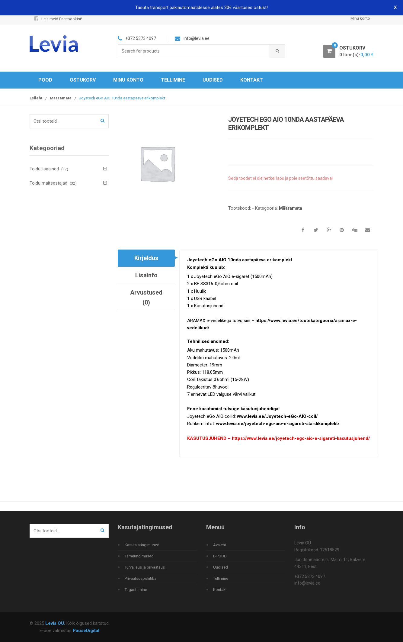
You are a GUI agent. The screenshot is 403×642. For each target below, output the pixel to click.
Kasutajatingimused (142, 545)
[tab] (146, 258)
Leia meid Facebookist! (57, 19)
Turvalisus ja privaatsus (145, 567)
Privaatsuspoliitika (140, 578)
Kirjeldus (146, 258)
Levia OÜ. (55, 623)
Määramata (61, 98)
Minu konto (360, 18)
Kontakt (251, 80)
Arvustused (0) (146, 297)
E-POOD (220, 556)
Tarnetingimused (139, 556)
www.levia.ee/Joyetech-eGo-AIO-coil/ (277, 416)
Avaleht (219, 545)
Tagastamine (136, 589)
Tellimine (173, 80)
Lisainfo (146, 275)
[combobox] (194, 51)
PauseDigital (86, 630)
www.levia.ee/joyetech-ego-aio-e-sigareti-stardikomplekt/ (278, 423)
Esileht (36, 98)
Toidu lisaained (44, 169)
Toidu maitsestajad (48, 183)
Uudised (213, 80)
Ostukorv (83, 80)
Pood (45, 80)
